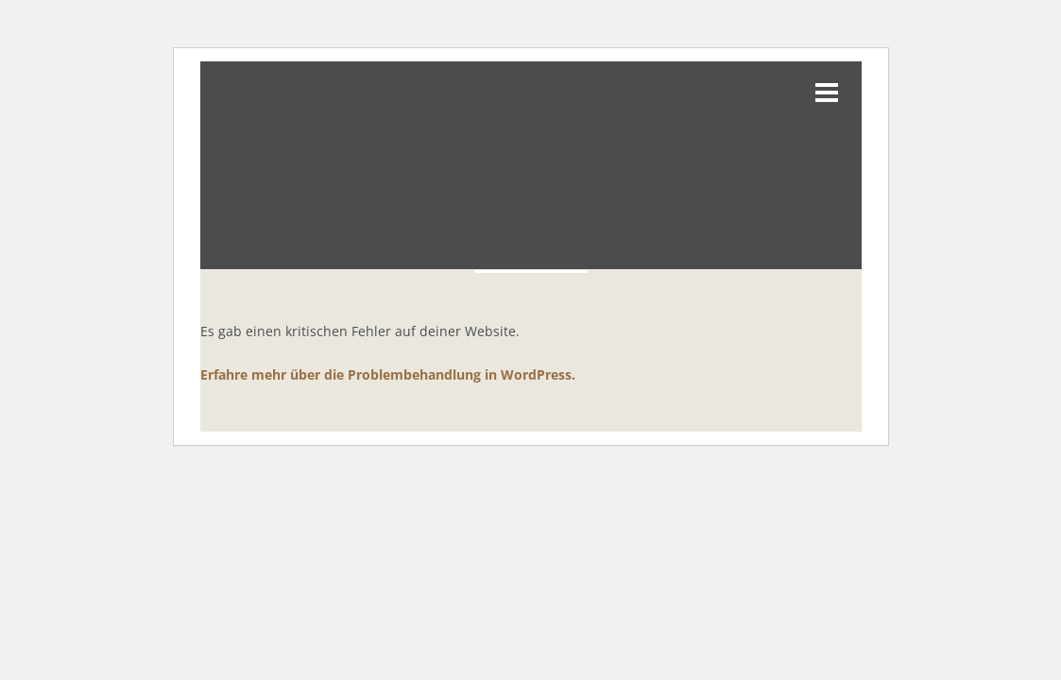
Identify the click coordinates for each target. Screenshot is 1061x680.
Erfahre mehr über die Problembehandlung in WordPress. (387, 374)
